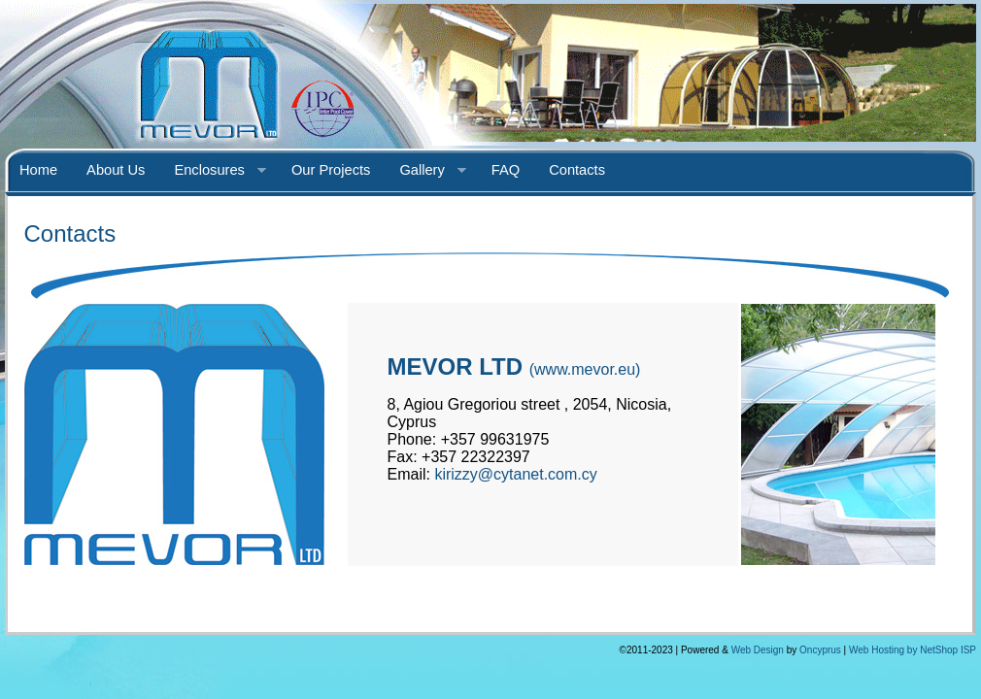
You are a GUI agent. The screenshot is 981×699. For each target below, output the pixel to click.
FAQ (505, 170)
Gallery (425, 171)
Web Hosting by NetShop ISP (912, 650)
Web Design (757, 650)
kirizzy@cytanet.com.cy (515, 474)
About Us (115, 170)
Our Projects (330, 170)
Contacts (577, 170)
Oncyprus (820, 650)
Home (38, 170)
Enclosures (212, 171)
